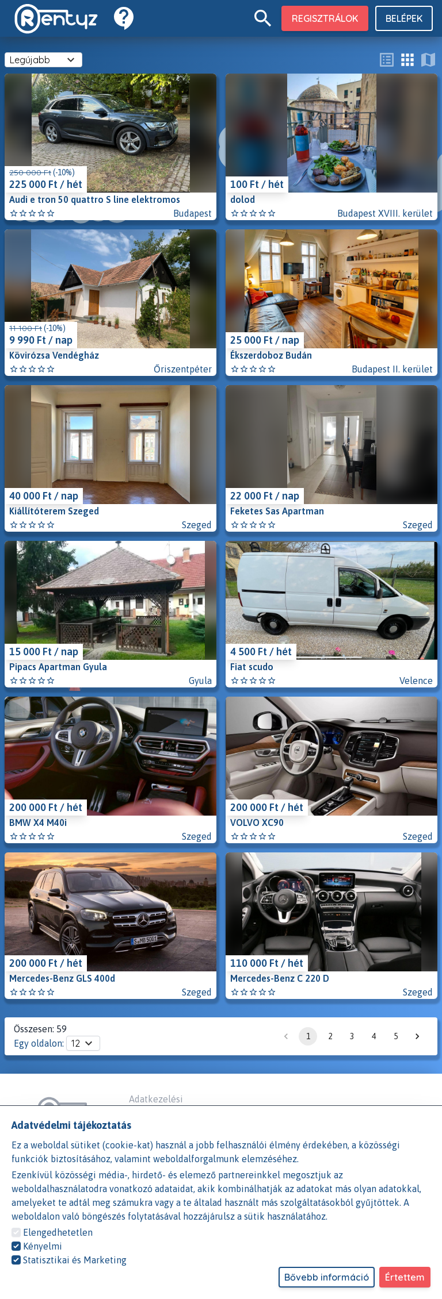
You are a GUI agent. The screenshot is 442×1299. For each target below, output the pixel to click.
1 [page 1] (308, 1036)
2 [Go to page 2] (330, 1036)
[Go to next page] (417, 1036)
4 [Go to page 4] (373, 1036)
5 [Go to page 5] (395, 1036)
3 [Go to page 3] (351, 1036)
